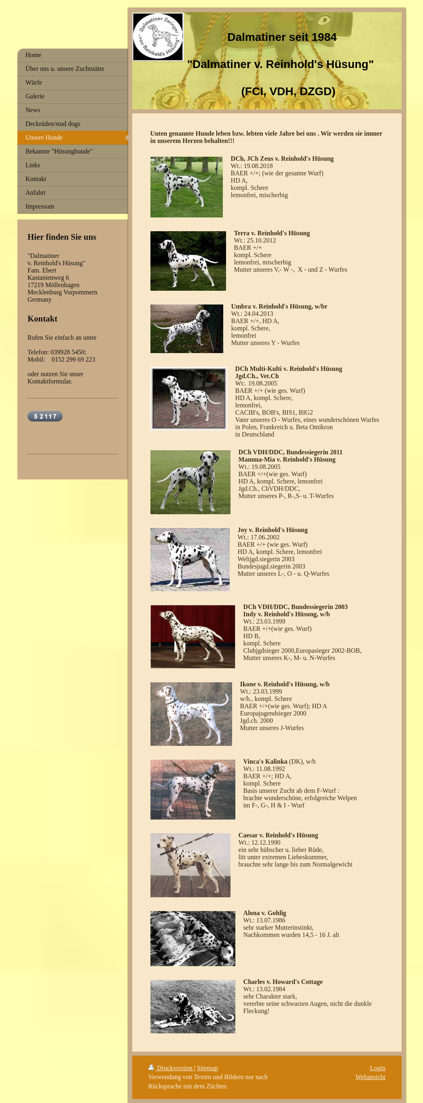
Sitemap (207, 1068)
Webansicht (370, 1076)
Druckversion (171, 1068)
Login (377, 1068)
